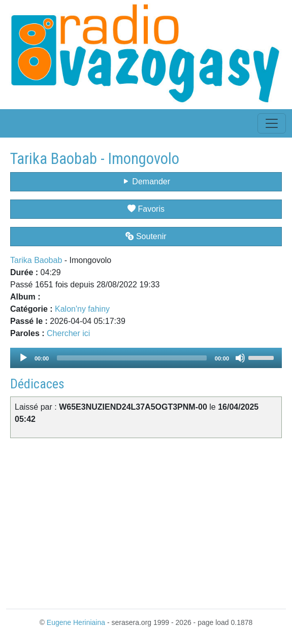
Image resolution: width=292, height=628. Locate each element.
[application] (146, 358)
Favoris (146, 209)
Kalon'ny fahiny (82, 309)
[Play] (23, 358)
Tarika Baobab (36, 260)
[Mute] (240, 358)
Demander (146, 181)
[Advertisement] (146, 521)
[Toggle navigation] (271, 123)
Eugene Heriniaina (76, 622)
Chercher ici (68, 333)
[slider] (132, 357)
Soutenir (145, 236)
